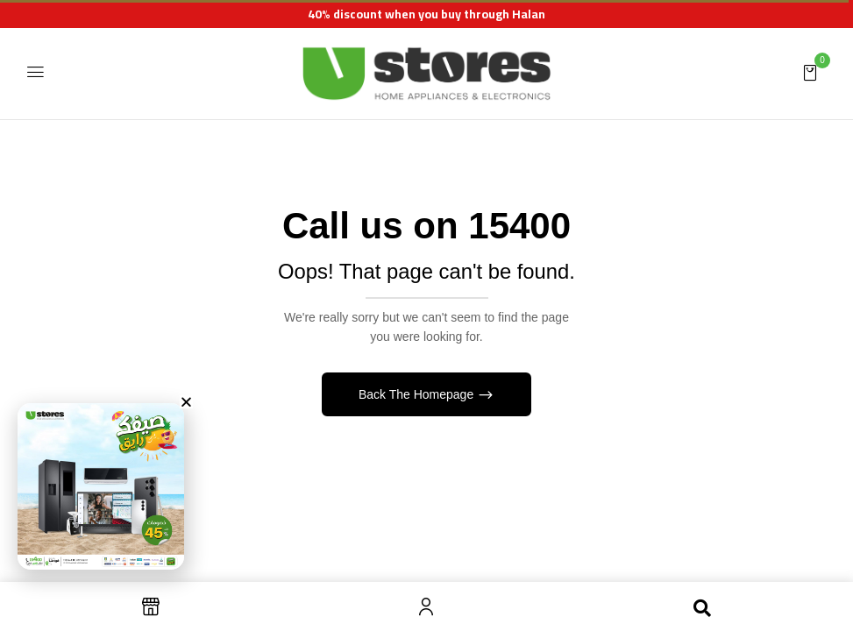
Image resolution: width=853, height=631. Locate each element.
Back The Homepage (418, 394)
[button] (810, 72)
